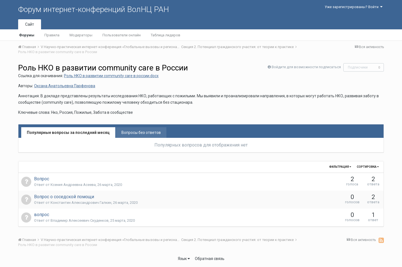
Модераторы (81, 35)
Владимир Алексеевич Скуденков (80, 220)
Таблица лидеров (165, 35)
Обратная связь (209, 258)
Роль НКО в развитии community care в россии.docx (111, 76)
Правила (51, 35)
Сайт (29, 24)
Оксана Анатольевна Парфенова (64, 86)
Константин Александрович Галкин (81, 202)
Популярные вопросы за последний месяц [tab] (68, 132)
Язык (184, 258)
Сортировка (368, 166)
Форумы (26, 35)
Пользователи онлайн (121, 35)
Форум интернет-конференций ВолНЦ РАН (93, 9)
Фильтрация (340, 166)
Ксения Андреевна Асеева (73, 185)
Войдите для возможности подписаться (306, 67)
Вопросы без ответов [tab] (141, 132)
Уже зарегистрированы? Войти (353, 7)
